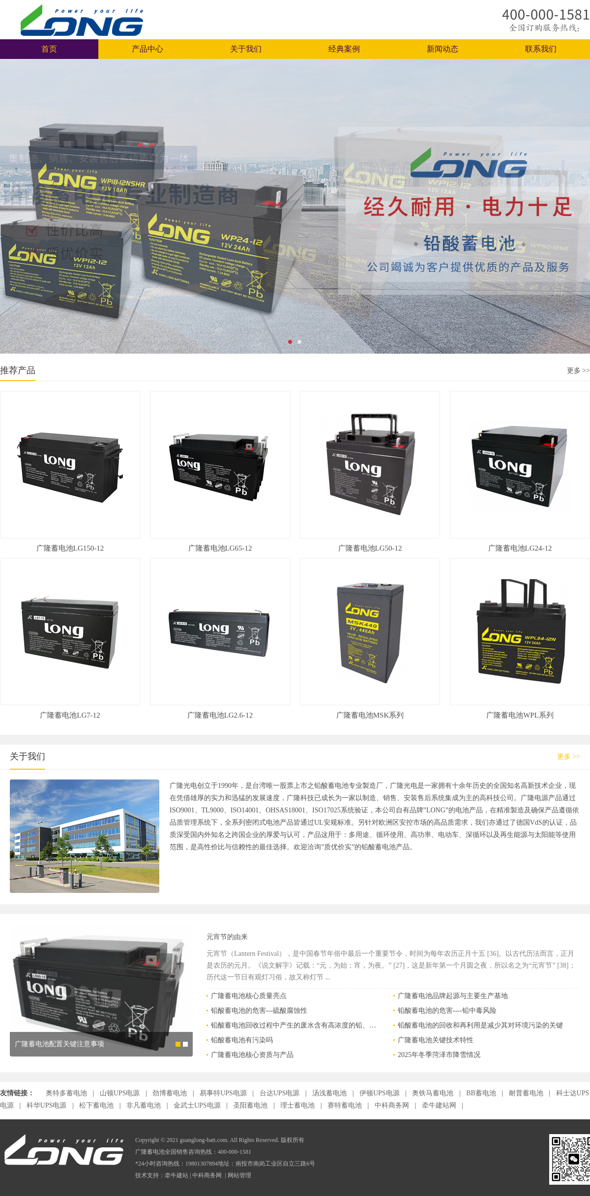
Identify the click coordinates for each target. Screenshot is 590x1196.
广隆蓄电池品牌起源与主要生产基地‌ (453, 996)
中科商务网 (393, 1105)
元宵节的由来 (227, 937)
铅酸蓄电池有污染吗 (242, 1040)
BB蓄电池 (482, 1093)
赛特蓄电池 (345, 1105)
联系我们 (541, 49)
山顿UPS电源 (121, 1093)
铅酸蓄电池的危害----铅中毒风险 (447, 1010)
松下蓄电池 (97, 1105)
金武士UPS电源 (198, 1105)
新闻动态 (442, 49)
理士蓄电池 (298, 1105)
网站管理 (239, 1175)
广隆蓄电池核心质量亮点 (249, 996)
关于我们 (246, 49)
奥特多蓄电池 (67, 1093)
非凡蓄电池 (144, 1105)
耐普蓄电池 (527, 1093)
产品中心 (147, 49)
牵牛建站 (176, 1175)
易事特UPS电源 (224, 1093)
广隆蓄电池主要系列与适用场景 (63, 1057)
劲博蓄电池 (170, 1093)
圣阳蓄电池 (251, 1105)
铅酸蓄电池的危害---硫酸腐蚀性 (259, 1010)
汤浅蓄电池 (330, 1093)
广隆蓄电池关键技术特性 (435, 1040)
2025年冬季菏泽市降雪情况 (439, 1054)
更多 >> (578, 370)
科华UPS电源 (47, 1105)
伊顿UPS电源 (380, 1093)
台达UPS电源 (280, 1093)
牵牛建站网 (440, 1105)
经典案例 (344, 49)
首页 (49, 49)
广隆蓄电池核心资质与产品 (252, 1054)
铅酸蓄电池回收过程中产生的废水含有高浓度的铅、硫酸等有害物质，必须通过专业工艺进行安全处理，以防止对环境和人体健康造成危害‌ (294, 1025)
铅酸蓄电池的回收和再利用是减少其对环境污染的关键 (480, 1025)
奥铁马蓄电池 (433, 1093)
